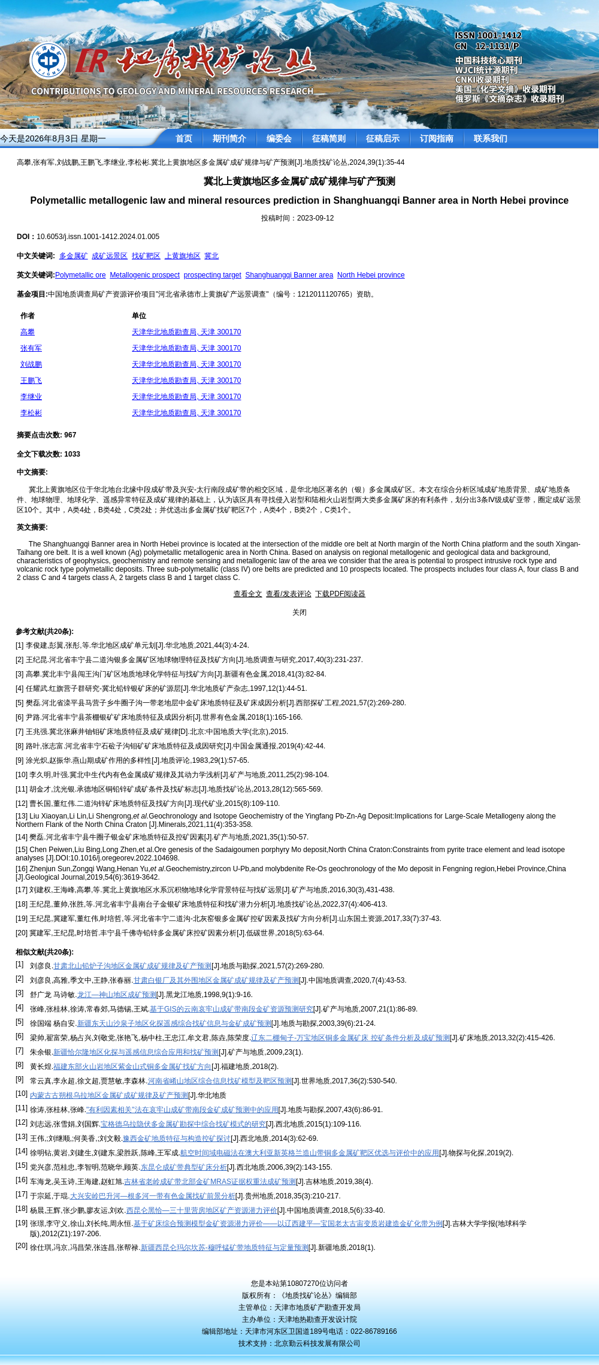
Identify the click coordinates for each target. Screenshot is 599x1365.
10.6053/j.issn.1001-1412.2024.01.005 (98, 236)
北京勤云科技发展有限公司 (317, 1343)
